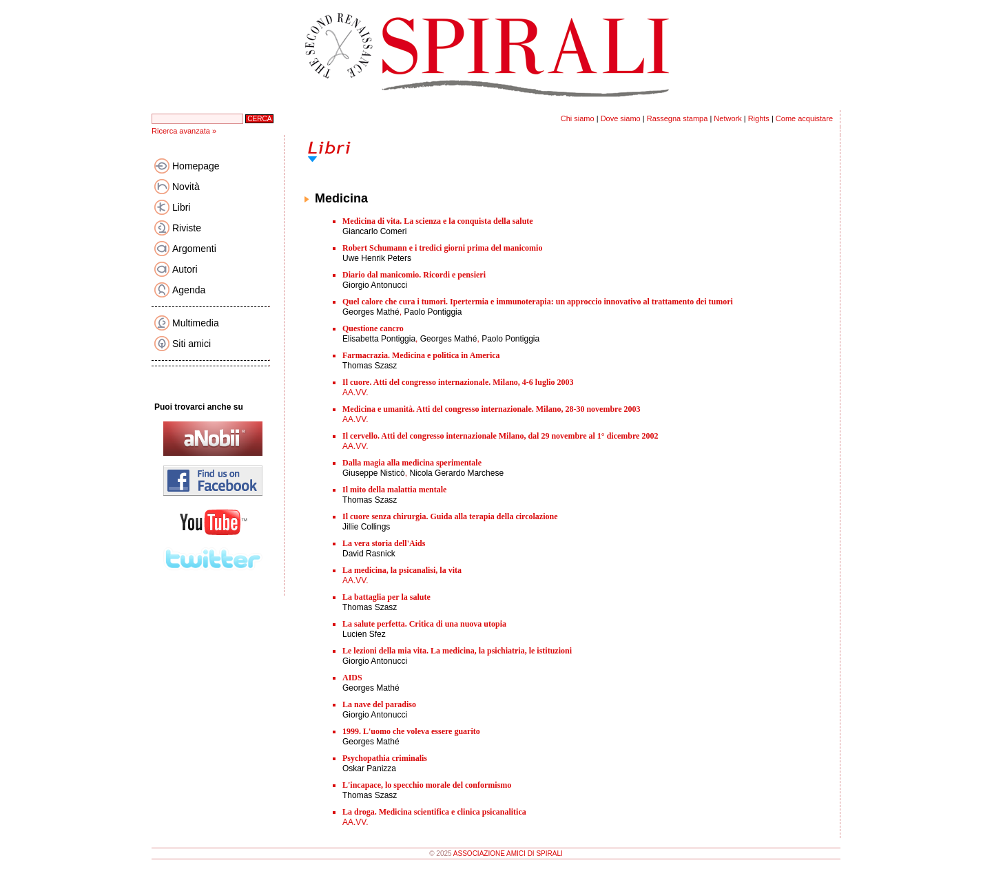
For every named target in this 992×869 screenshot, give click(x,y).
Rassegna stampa (677, 118)
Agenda (188, 289)
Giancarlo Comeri (374, 231)
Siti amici (191, 343)
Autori (185, 269)
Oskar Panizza (369, 768)
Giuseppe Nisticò (373, 473)
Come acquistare (804, 118)
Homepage (196, 165)
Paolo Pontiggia (433, 312)
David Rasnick (368, 553)
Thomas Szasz (369, 365)
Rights (758, 118)
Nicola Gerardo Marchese (456, 473)
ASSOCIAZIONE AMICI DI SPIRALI (508, 853)
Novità (186, 186)
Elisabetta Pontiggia (378, 339)
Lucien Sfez (364, 634)
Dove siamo (621, 118)
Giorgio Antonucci (374, 285)
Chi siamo (578, 118)
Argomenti (194, 248)
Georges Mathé (371, 312)
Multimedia (195, 322)
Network (727, 118)
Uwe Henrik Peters (376, 258)
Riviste (186, 227)
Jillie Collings (366, 527)
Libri (181, 207)
